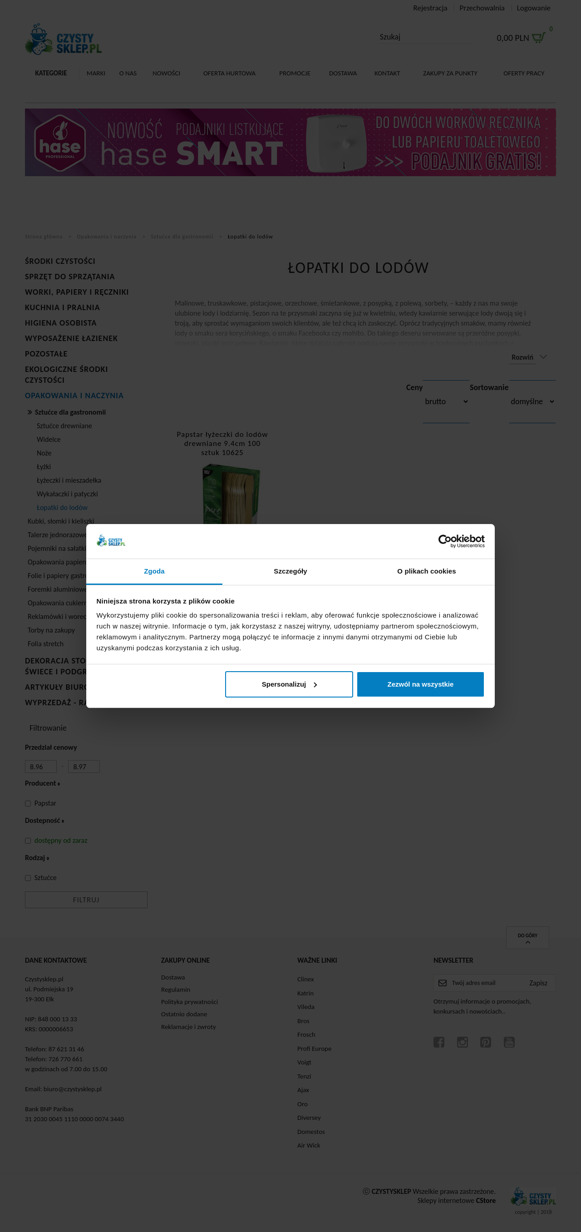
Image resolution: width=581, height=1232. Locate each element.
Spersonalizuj (289, 684)
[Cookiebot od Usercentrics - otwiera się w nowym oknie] (445, 541)
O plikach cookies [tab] (426, 571)
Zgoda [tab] (154, 571)
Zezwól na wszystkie (420, 684)
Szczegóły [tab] (290, 571)
